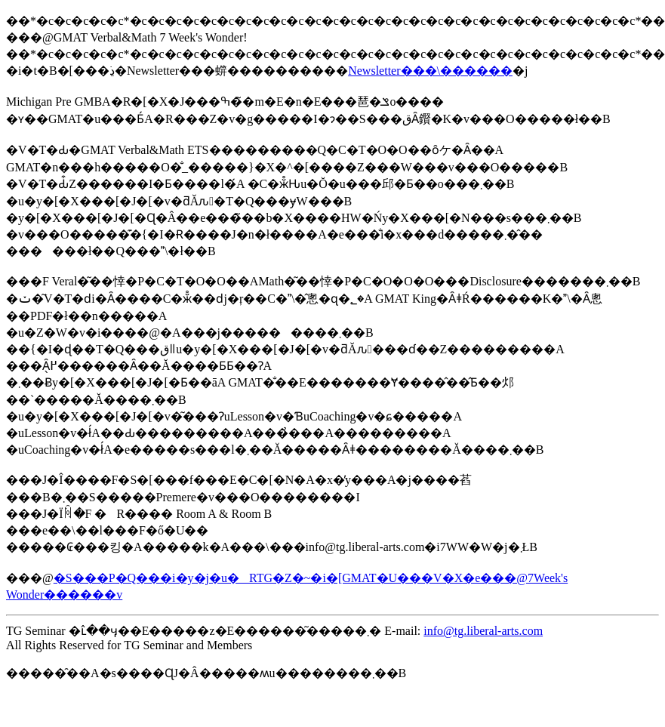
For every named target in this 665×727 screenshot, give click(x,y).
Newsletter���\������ (430, 70)
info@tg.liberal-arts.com (483, 630)
